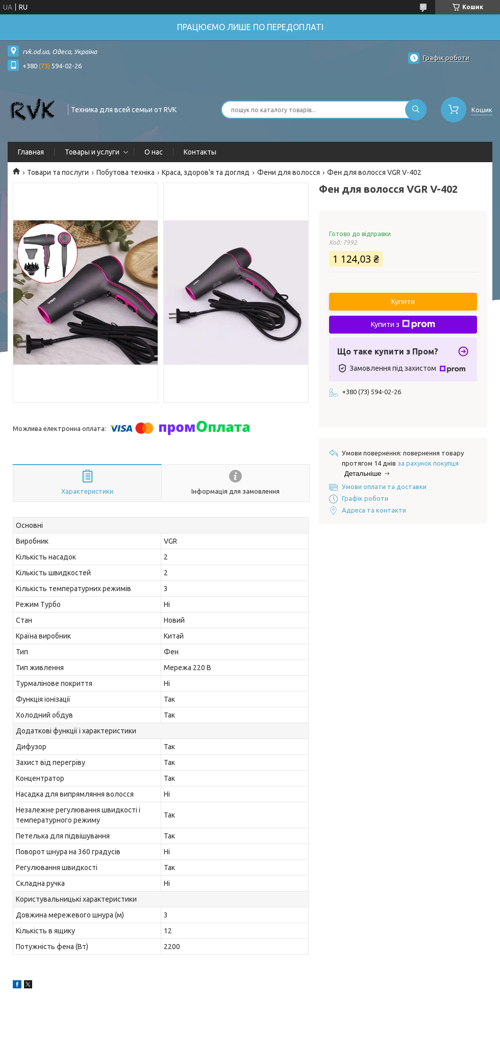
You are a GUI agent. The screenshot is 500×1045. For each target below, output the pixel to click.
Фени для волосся (288, 172)
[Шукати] (416, 109)
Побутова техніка (125, 172)
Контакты (200, 152)
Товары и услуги (92, 152)
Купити (403, 301)
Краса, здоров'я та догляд (205, 172)
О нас (153, 152)
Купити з (403, 324)
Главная (31, 152)
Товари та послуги (58, 172)
